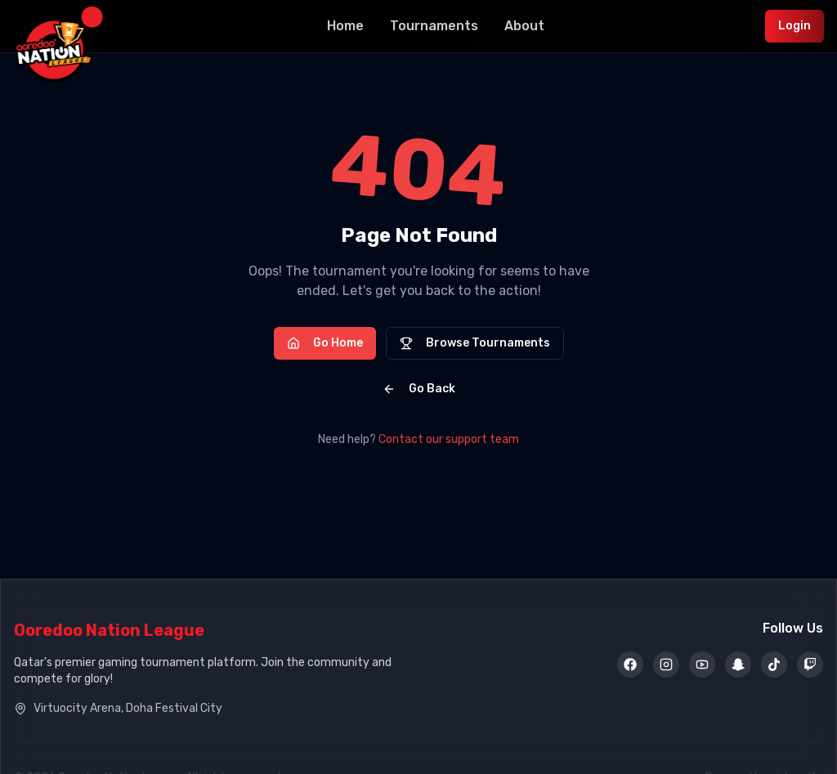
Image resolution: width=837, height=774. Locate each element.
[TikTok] (774, 666)
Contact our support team (448, 439)
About (524, 26)
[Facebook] (630, 666)
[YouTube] (702, 666)
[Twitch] (810, 666)
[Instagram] (666, 666)
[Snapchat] (738, 666)
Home (345, 26)
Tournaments (434, 26)
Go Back (419, 389)
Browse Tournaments (475, 343)
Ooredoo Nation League (109, 630)
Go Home (325, 343)
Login (794, 26)
